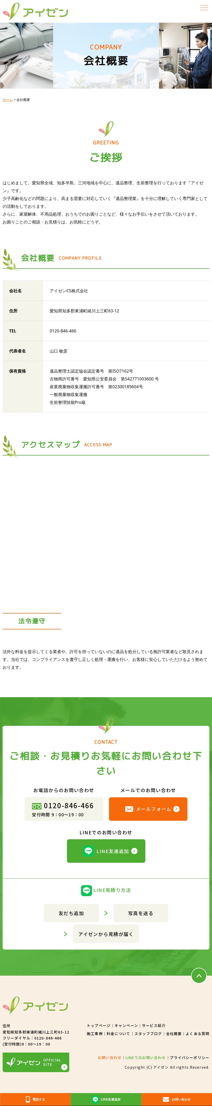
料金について (118, 1033)
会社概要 (174, 1033)
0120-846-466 (63, 805)
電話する (35, 1099)
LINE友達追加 (106, 851)
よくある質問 (197, 1033)
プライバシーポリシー (189, 1057)
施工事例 (94, 1033)
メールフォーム (148, 808)
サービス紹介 (154, 1025)
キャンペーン (126, 1025)
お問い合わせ (110, 1057)
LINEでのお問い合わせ (145, 1057)
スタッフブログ (148, 1033)
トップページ (99, 1025)
